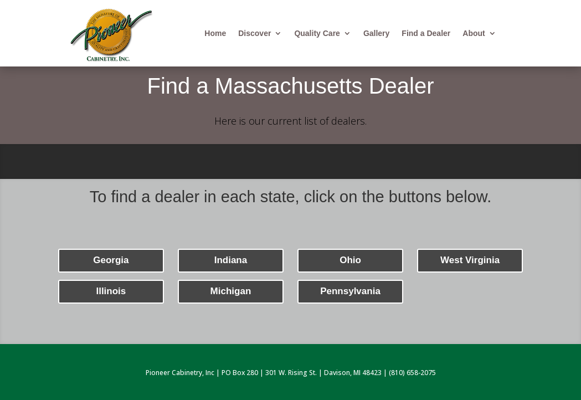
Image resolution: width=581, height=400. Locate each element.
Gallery (376, 33)
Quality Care (317, 33)
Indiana (231, 260)
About (473, 33)
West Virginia (470, 260)
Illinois (111, 291)
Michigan (230, 291)
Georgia (110, 260)
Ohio (350, 260)
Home (215, 33)
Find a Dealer (426, 33)
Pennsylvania (350, 291)
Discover (254, 33)
